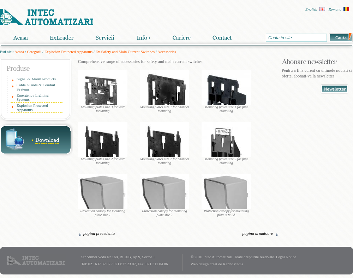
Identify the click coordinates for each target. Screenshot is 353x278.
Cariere (181, 37)
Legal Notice (286, 257)
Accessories (166, 52)
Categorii (34, 52)
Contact (222, 37)
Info (143, 37)
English (311, 9)
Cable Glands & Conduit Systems (36, 87)
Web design (200, 264)
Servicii (105, 37)
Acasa (20, 37)
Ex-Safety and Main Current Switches (125, 52)
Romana (335, 9)
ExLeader (62, 37)
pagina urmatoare (257, 233)
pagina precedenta (99, 233)
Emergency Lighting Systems (33, 97)
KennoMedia (233, 264)
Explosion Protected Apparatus (68, 52)
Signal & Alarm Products (36, 79)
